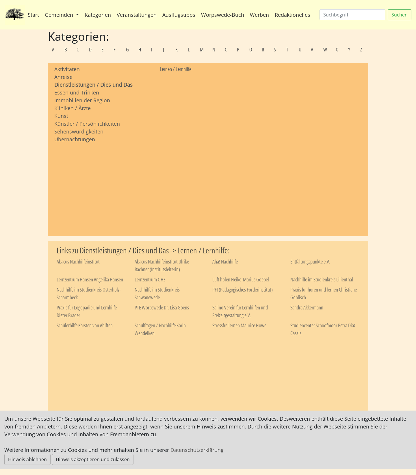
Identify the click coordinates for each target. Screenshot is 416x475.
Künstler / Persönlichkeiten (87, 123)
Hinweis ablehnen (27, 459)
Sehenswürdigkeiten (78, 131)
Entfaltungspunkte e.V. (310, 261)
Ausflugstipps (178, 14)
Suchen (399, 15)
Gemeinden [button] (60, 14)
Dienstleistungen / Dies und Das (93, 84)
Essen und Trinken (76, 92)
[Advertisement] (102, 184)
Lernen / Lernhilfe (175, 69)
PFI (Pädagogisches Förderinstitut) (242, 289)
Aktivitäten (67, 69)
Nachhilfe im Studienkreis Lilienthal (321, 279)
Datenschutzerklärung (197, 449)
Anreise (63, 76)
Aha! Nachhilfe (225, 261)
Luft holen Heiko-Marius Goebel (240, 279)
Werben (259, 14)
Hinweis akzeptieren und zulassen (93, 459)
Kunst (61, 115)
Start (33, 14)
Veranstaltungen (137, 14)
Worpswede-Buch (222, 14)
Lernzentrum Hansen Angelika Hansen (90, 279)
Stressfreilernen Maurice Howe (239, 325)
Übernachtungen (74, 139)
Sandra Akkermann (306, 307)
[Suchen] (352, 14)
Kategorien (98, 14)
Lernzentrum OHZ (150, 279)
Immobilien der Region (82, 100)
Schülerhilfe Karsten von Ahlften (85, 325)
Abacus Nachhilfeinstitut (78, 261)
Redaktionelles (292, 14)
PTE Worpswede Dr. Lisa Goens (162, 307)
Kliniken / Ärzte (72, 108)
